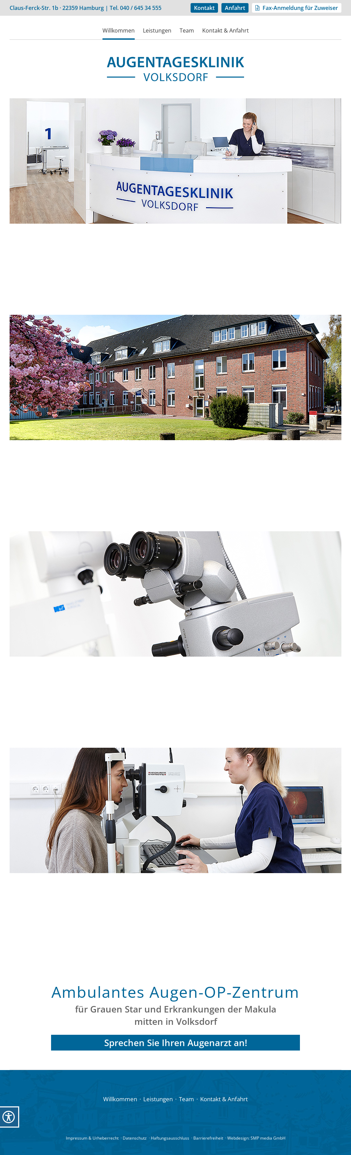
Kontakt (204, 8)
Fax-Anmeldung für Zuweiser (300, 8)
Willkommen (118, 30)
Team (187, 30)
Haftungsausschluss (170, 1138)
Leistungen (157, 30)
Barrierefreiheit (208, 1138)
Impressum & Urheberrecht (92, 1138)
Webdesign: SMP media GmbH (256, 1138)
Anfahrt (235, 8)
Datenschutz (135, 1138)
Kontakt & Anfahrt (225, 30)
